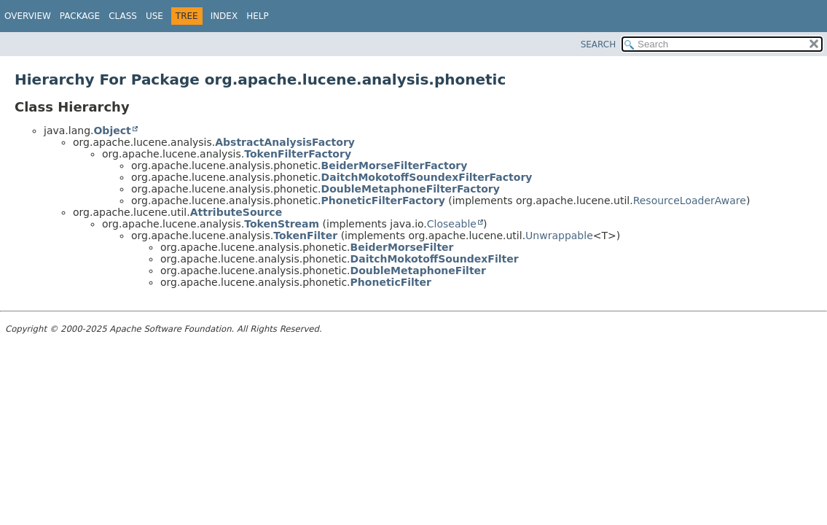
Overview (27, 16)
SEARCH (598, 44)
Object (111, 130)
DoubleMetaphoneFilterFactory (410, 189)
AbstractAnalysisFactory (285, 142)
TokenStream (281, 224)
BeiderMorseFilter (402, 247)
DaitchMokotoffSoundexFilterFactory (427, 177)
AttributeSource (236, 212)
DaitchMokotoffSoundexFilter (434, 259)
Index (224, 16)
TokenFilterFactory (297, 154)
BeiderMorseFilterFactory (394, 165)
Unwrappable (559, 235)
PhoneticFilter (390, 282)
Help (257, 16)
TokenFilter (305, 235)
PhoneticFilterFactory (383, 200)
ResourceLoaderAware (689, 200)
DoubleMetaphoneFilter (418, 270)
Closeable (452, 224)
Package (80, 16)
